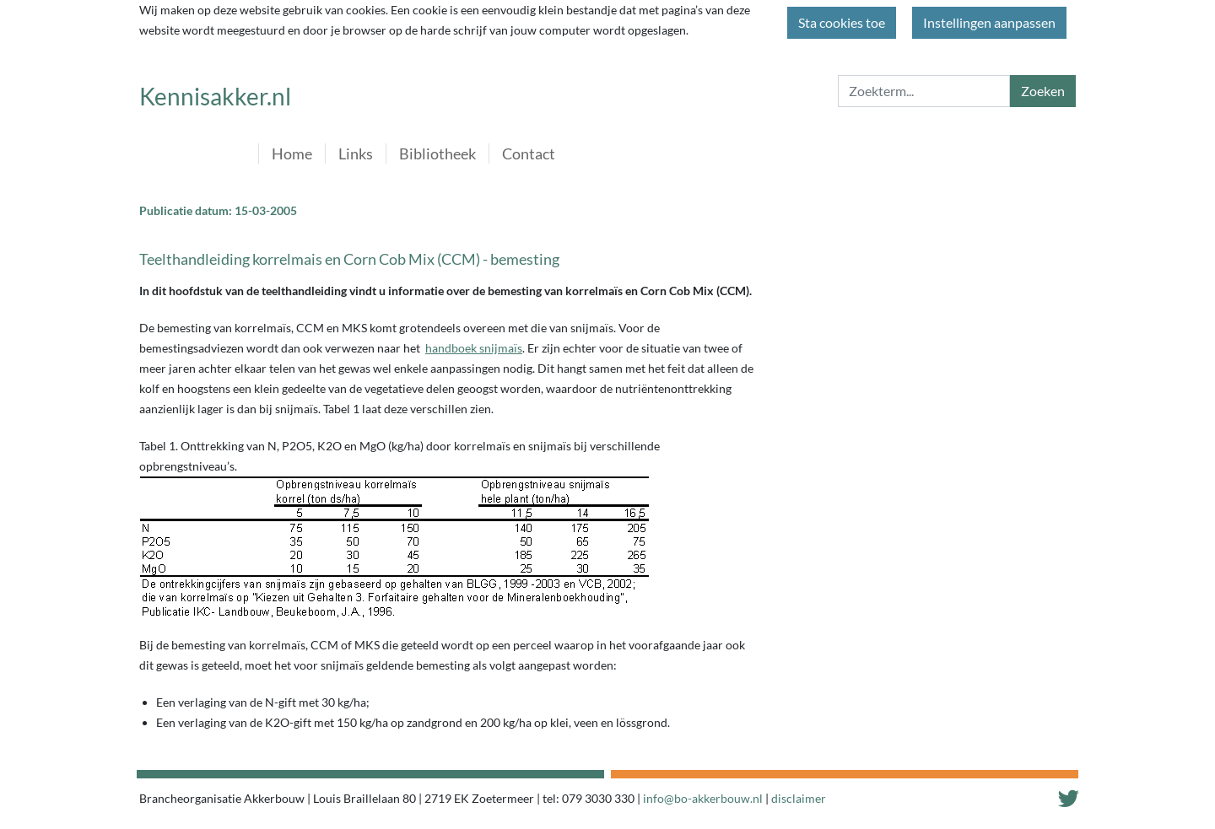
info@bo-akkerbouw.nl (703, 798)
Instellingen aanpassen (989, 22)
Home (292, 153)
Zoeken (1043, 91)
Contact (528, 153)
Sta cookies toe (841, 22)
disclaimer (798, 798)
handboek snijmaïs (473, 348)
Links (355, 153)
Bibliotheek (437, 153)
